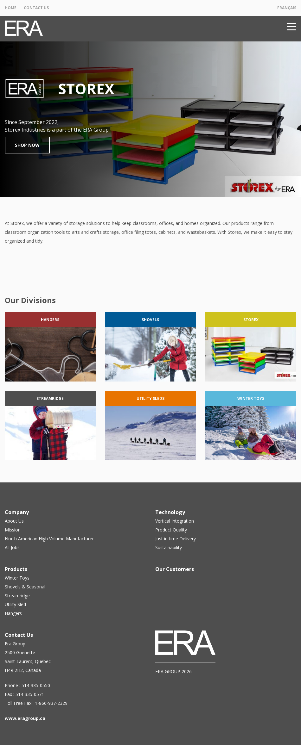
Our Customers (174, 569)
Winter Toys (17, 578)
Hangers (13, 613)
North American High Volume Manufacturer (49, 539)
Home (10, 7)
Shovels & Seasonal (25, 587)
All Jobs (12, 547)
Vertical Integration (174, 521)
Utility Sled (15, 604)
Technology (170, 512)
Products (16, 569)
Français (286, 7)
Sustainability (168, 547)
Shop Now (27, 145)
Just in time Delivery (175, 539)
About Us (14, 521)
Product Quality (171, 530)
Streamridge (17, 596)
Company (17, 512)
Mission (13, 530)
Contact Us (36, 7)
